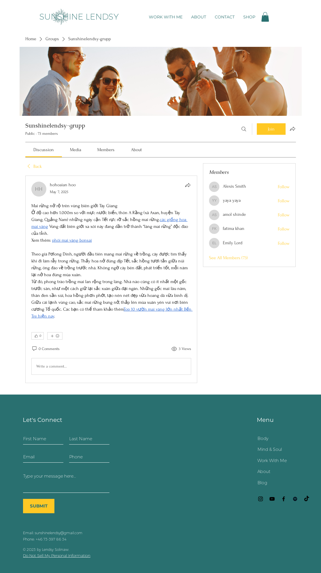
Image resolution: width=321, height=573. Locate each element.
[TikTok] (306, 499)
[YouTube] (272, 499)
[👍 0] (37, 336)
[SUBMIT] (38, 506)
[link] (43, 149)
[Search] (243, 129)
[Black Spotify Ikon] (295, 499)
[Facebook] (283, 499)
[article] (111, 279)
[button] (265, 17)
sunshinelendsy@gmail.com (58, 532)
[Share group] (292, 128)
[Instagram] (260, 499)
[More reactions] (54, 336)
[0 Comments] (45, 349)
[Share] (187, 185)
